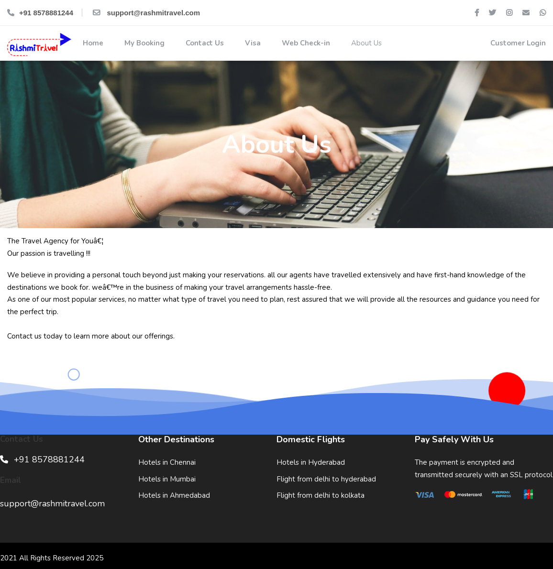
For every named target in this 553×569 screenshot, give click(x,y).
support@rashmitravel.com (145, 13)
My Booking (143, 43)
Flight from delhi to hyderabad (326, 479)
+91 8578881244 (40, 13)
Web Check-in (305, 43)
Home (92, 43)
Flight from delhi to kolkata (320, 495)
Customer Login (517, 43)
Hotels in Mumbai (167, 479)
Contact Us (204, 43)
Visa (252, 43)
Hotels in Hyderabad (310, 462)
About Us (365, 43)
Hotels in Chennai (167, 462)
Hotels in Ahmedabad (174, 495)
